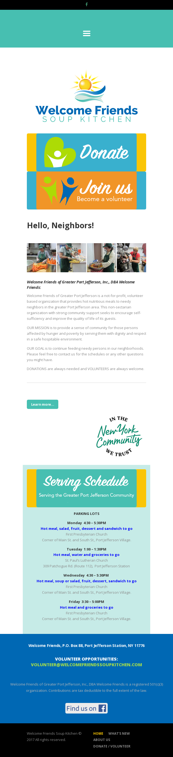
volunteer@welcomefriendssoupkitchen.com (86, 665)
